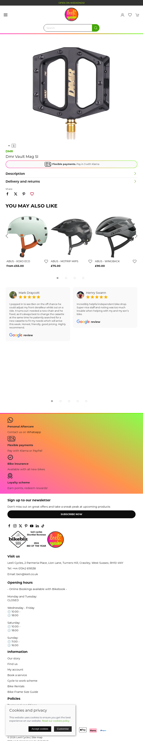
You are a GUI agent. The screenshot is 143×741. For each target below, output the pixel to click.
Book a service (17, 675)
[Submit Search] (95, 28)
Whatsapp (34, 432)
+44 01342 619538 (24, 568)
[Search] (71, 28)
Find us (12, 664)
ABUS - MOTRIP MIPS (64, 261)
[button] (5, 15)
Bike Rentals (15, 686)
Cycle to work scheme (22, 680)
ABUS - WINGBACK (107, 261)
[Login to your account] (122, 15)
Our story (13, 658)
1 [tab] (13, 145)
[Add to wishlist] (46, 261)
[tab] (57, 278)
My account (15, 669)
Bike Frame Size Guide (22, 692)
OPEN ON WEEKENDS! (71, 2)
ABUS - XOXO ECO (18, 261)
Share (9, 189)
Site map (37, 737)
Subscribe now (71, 514)
